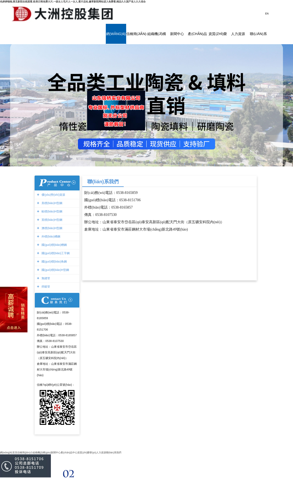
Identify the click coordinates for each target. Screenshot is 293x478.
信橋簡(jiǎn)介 (136, 34)
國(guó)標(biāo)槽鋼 (53, 244)
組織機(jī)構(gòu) (156, 34)
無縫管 (45, 278)
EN (267, 13)
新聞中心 (177, 34)
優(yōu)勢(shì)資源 (52, 194)
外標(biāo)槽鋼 (50, 236)
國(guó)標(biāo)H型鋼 (54, 269)
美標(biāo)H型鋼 (51, 203)
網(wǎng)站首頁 (116, 34)
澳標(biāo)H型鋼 (51, 228)
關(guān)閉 (138, 87)
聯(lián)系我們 (258, 34)
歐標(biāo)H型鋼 (51, 211)
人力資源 (238, 34)
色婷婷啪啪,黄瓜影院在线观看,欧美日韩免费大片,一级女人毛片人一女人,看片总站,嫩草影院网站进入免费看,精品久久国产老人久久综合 (73, 1)
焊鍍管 (45, 286)
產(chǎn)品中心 (197, 34)
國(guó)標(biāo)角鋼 (53, 261)
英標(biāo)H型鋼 (51, 219)
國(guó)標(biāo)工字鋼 (55, 253)
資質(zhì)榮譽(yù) (218, 34)
